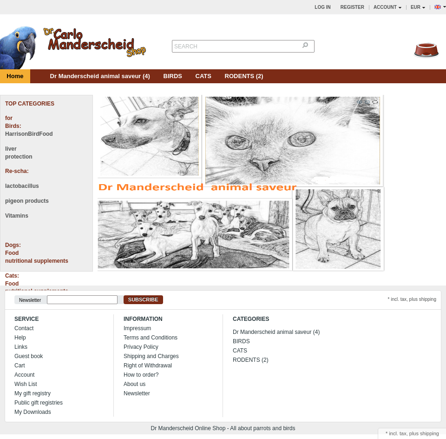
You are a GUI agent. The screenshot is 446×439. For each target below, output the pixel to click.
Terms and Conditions (150, 337)
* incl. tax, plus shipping (411, 299)
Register (352, 7)
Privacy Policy (141, 347)
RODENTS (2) (244, 76)
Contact (23, 328)
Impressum (137, 328)
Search (185, 46)
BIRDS (173, 76)
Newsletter (30, 299)
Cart (19, 365)
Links (20, 347)
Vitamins (16, 216)
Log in (322, 7)
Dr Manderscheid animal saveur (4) (100, 76)
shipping (429, 433)
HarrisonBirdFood (29, 134)
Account (24, 375)
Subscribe (143, 299)
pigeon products (27, 201)
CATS (203, 76)
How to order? (141, 375)
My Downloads (32, 412)
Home (15, 76)
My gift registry (32, 393)
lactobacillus (22, 186)
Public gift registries (38, 402)
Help (20, 337)
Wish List (25, 384)
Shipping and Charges (151, 356)
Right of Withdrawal (148, 365)
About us (134, 384)
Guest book (28, 356)
